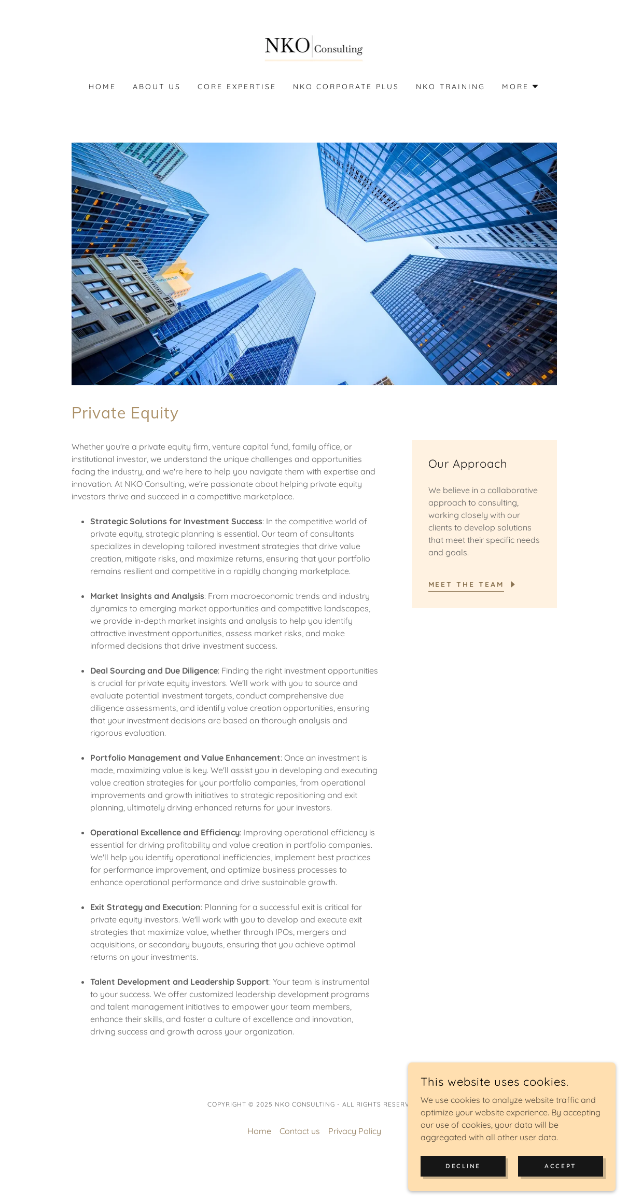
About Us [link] (157, 86)
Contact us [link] (300, 1131)
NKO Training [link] (450, 86)
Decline (463, 1187)
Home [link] (102, 86)
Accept (560, 1187)
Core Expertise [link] (237, 86)
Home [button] (259, 1131)
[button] (520, 86)
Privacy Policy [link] (354, 1131)
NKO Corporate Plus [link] (346, 86)
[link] (314, 48)
